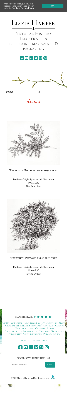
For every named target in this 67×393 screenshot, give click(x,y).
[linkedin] (31, 58)
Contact (48, 325)
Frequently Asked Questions (24, 334)
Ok (52, 6)
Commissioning (32, 322)
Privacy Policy (51, 334)
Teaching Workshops (51, 331)
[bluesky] (36, 58)
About (5, 322)
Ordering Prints (44, 328)
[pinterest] (40, 58)
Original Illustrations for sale (23, 325)
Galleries (16, 322)
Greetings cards (24, 328)
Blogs (61, 322)
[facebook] (22, 58)
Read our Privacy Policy (23, 8)
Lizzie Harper (33, 23)
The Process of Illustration (21, 331)
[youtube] (26, 58)
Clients (59, 325)
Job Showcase (49, 322)
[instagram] (45, 58)
